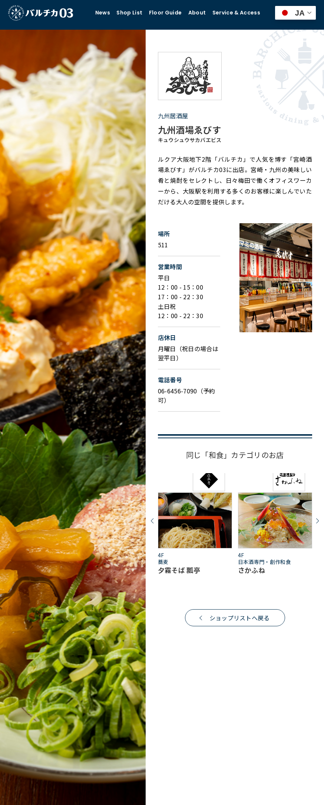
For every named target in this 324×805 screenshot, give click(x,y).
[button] (152, 521)
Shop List (129, 12)
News (102, 12)
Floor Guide (165, 12)
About (197, 12)
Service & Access (236, 12)
